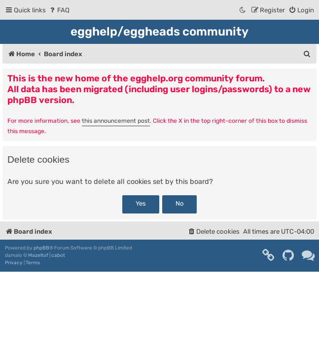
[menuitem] (59, 10)
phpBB (41, 248)
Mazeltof (38, 255)
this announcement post (116, 120)
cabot (58, 255)
